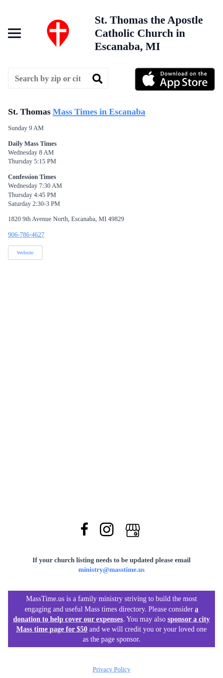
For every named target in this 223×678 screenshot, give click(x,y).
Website (25, 252)
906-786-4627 (26, 234)
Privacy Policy (111, 669)
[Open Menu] (14, 33)
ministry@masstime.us (111, 569)
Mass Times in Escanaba (99, 112)
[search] (97, 78)
